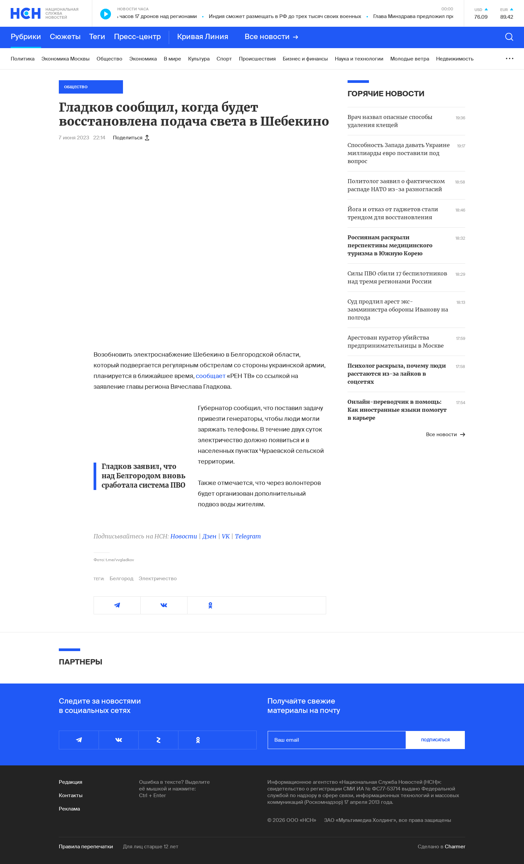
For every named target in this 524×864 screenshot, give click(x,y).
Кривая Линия (202, 37)
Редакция (70, 782)
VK (226, 536)
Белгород (121, 578)
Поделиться (131, 137)
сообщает (211, 376)
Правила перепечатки (86, 846)
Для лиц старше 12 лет (150, 846)
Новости (183, 536)
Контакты (71, 795)
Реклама (69, 809)
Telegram (248, 536)
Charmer (455, 846)
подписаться (435, 740)
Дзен (210, 536)
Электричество (158, 578)
